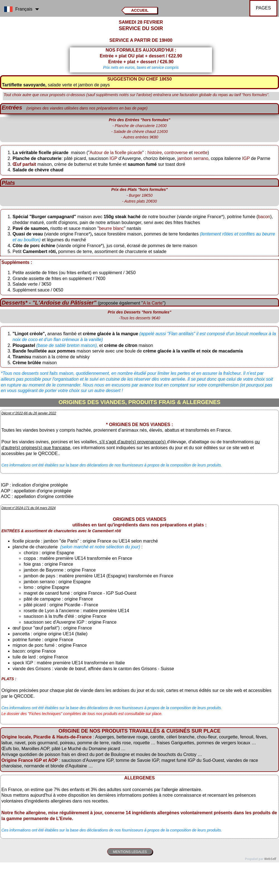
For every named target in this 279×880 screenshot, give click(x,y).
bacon (264, 216)
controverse (176, 152)
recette (201, 152)
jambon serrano (192, 158)
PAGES (263, 8)
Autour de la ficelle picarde (116, 152)
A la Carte (152, 303)
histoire (155, 152)
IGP (113, 158)
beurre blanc (111, 228)
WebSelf (270, 859)
